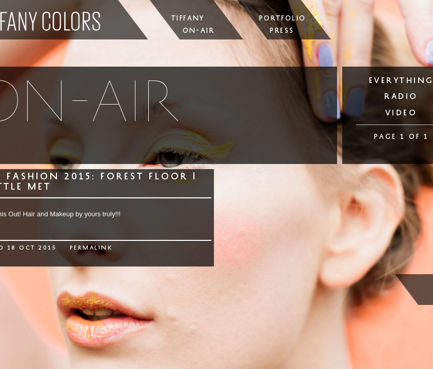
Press (282, 30)
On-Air (198, 30)
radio (401, 96)
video (401, 112)
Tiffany (188, 18)
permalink (91, 247)
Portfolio (282, 18)
